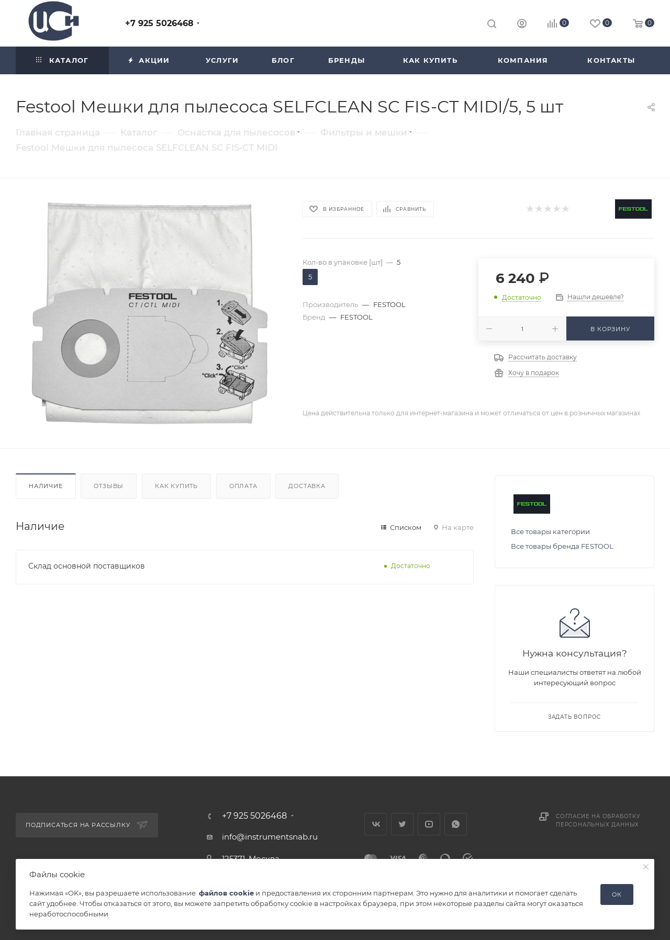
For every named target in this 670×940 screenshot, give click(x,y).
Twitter (402, 824)
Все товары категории (550, 531)
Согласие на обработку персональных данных (598, 820)
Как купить (176, 486)
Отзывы (109, 486)
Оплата (243, 486)
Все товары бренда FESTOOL (562, 546)
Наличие (46, 486)
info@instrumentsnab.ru (270, 837)
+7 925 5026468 (159, 23)
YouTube (429, 824)
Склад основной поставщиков (86, 566)
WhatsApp (455, 824)
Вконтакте (375, 824)
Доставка (306, 486)
